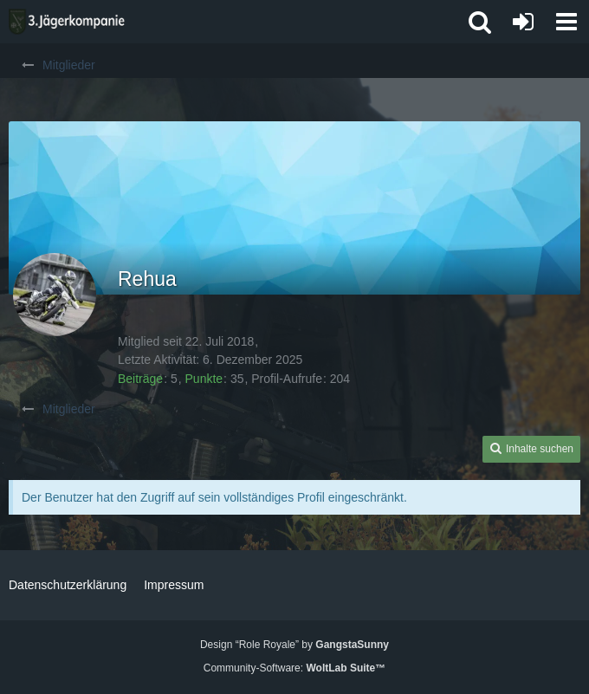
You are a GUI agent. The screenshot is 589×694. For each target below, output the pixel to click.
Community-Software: (294, 668)
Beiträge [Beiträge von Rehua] (140, 379)
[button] (566, 21)
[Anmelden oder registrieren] (523, 21)
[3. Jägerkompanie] (66, 21)
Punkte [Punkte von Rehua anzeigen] (204, 379)
